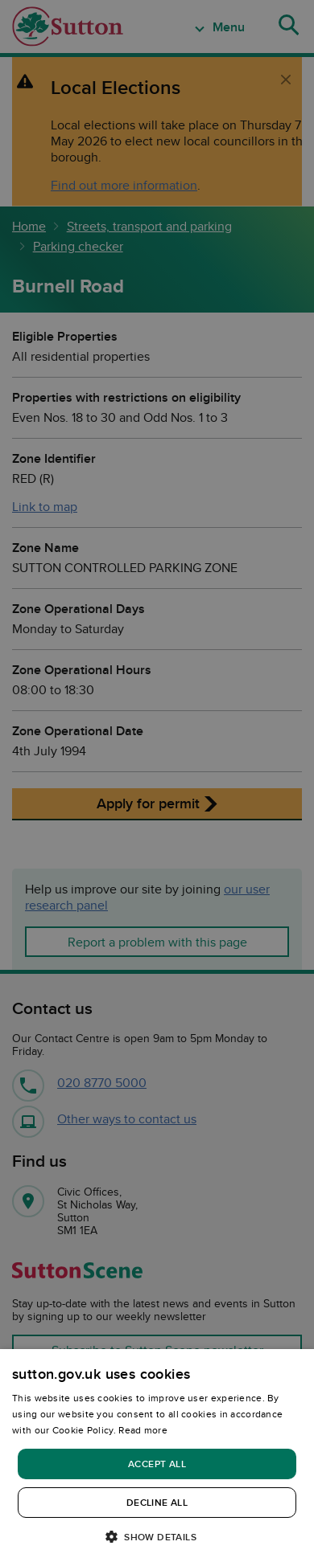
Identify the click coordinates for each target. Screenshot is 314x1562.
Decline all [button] (157, 1502)
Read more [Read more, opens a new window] (142, 1430)
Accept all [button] (157, 1463)
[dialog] (157, 1455)
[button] (157, 1536)
